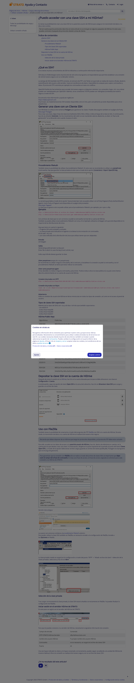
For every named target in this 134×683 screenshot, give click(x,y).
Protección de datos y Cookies (44, 346)
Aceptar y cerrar (94, 355)
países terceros (44, 343)
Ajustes (36, 355)
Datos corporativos (64, 346)
